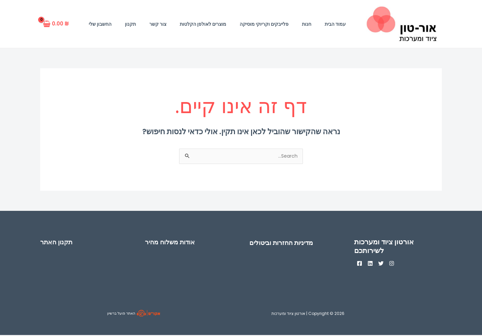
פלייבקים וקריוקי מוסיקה (264, 24)
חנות (306, 24)
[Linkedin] (374, 264)
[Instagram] (403, 264)
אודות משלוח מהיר (173, 243)
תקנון (130, 24)
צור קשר (157, 24)
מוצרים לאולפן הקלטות (203, 24)
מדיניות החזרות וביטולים (285, 243)
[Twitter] (389, 264)
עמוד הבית (335, 24)
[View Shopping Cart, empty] (57, 24)
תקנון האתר (58, 243)
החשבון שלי (100, 24)
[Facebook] (359, 264)
